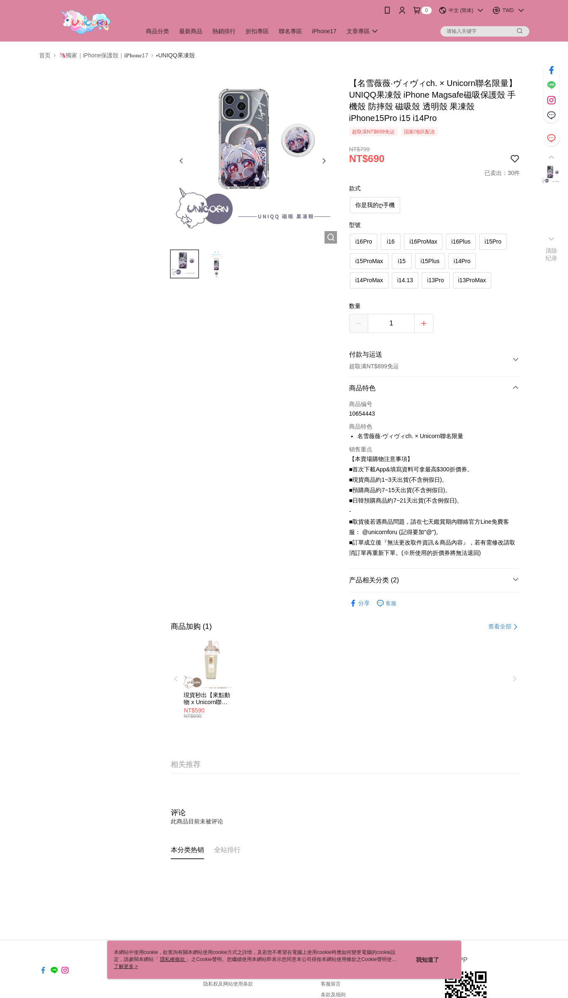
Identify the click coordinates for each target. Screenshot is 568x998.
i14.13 (405, 280)
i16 (391, 241)
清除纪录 (552, 254)
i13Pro (435, 280)
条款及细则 (333, 995)
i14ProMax (369, 280)
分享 (359, 603)
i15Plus (430, 261)
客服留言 (331, 984)
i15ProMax (369, 261)
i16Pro (363, 241)
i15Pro (492, 241)
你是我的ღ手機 (375, 205)
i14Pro (462, 261)
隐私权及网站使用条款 (228, 984)
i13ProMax (472, 280)
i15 (402, 261)
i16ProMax (423, 241)
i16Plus (460, 241)
